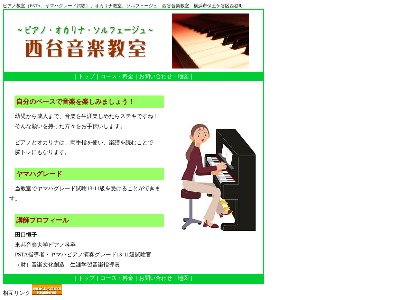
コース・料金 (116, 76)
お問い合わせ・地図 (164, 76)
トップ (86, 76)
